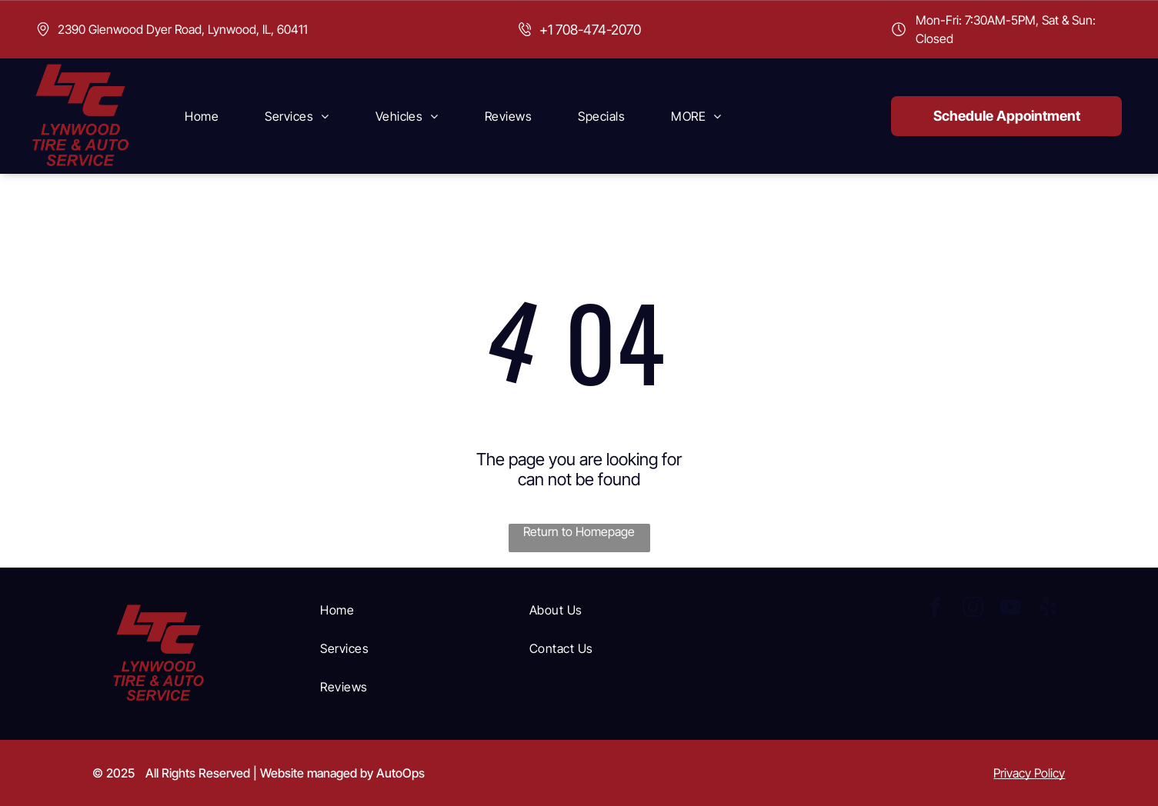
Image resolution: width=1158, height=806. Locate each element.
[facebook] (936, 609)
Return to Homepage (579, 531)
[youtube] (1011, 609)
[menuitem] (202, 116)
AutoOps (400, 773)
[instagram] (973, 609)
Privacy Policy (1029, 773)
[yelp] (1049, 609)
